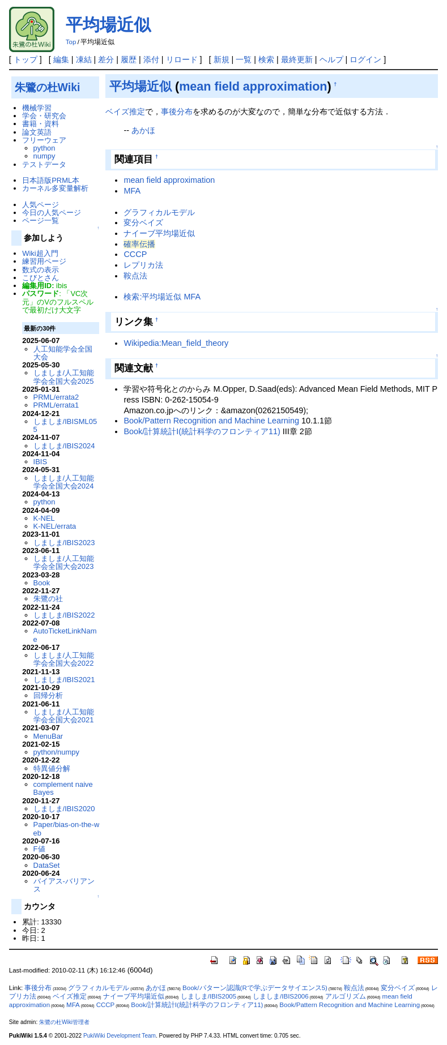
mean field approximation (253, 86)
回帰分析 (48, 695)
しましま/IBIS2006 (281, 996)
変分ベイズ (143, 222)
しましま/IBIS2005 (209, 996)
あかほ (143, 130)
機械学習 (37, 108)
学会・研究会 (44, 116)
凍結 (84, 59)
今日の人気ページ (51, 212)
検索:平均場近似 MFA (162, 296)
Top (71, 41)
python (44, 148)
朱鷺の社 (48, 598)
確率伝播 (139, 244)
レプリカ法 (143, 264)
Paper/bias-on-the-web (66, 828)
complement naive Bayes (63, 788)
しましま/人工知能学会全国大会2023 (64, 562)
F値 (39, 849)
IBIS (40, 461)
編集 (61, 59)
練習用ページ (44, 261)
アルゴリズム (345, 996)
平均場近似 (108, 24)
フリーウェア (44, 140)
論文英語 (37, 132)
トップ (25, 59)
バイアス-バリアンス (64, 885)
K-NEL (44, 518)
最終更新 (297, 59)
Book (41, 583)
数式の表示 (40, 269)
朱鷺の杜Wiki (47, 87)
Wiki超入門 (40, 253)
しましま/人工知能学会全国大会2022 (64, 659)
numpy (44, 156)
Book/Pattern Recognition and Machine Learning (211, 420)
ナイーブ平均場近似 (159, 233)
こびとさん (40, 277)
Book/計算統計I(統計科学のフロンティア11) (202, 431)
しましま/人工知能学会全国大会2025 (64, 377)
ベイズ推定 (125, 111)
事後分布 (177, 111)
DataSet (46, 865)
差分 (106, 59)
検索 (266, 59)
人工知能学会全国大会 (62, 353)
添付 (151, 59)
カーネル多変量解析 (55, 188)
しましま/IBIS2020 (64, 808)
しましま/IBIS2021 (64, 679)
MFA (132, 190)
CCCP (135, 254)
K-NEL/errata (54, 526)
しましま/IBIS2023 (64, 542)
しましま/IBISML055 (65, 425)
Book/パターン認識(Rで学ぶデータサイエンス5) (254, 987)
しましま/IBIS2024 (64, 446)
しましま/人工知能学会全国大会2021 (64, 716)
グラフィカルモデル (159, 212)
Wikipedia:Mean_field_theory (176, 343)
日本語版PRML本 (50, 180)
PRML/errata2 (56, 397)
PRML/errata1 (56, 405)
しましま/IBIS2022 (64, 615)
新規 (221, 59)
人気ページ (40, 204)
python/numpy (56, 752)
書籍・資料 (40, 123)
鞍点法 (135, 275)
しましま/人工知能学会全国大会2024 (64, 482)
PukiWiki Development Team (119, 1036)
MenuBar (48, 736)
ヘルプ (331, 59)
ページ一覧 (40, 220)
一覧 (244, 59)
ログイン (365, 59)
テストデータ (44, 164)
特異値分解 (51, 768)
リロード (182, 59)
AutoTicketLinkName (65, 635)
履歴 (129, 59)
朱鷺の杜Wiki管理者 (64, 1022)
